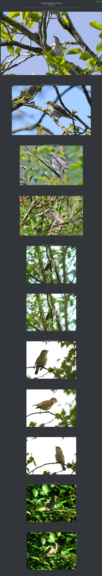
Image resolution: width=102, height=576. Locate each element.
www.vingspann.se (98, 1)
